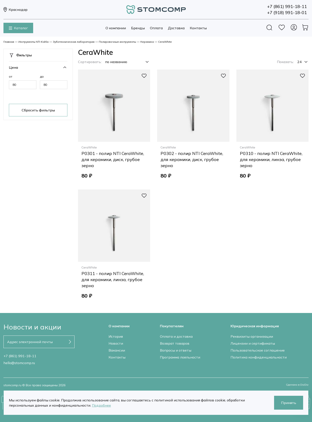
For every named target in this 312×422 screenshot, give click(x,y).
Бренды (138, 28)
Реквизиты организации (252, 336)
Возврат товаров (174, 343)
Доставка (176, 28)
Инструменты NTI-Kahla (33, 41)
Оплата (156, 28)
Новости (116, 343)
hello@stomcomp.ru (19, 363)
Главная (8, 41)
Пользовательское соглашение (258, 350)
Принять (288, 403)
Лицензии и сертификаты (253, 343)
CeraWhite (165, 41)
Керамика (147, 41)
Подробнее (101, 405)
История (116, 336)
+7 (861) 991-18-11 (19, 356)
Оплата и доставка (176, 336)
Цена (13, 67)
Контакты (198, 28)
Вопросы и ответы (175, 350)
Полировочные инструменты (117, 41)
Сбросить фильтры (38, 110)
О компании (116, 28)
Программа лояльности (180, 357)
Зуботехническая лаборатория (73, 41)
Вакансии (117, 350)
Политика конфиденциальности (259, 357)
